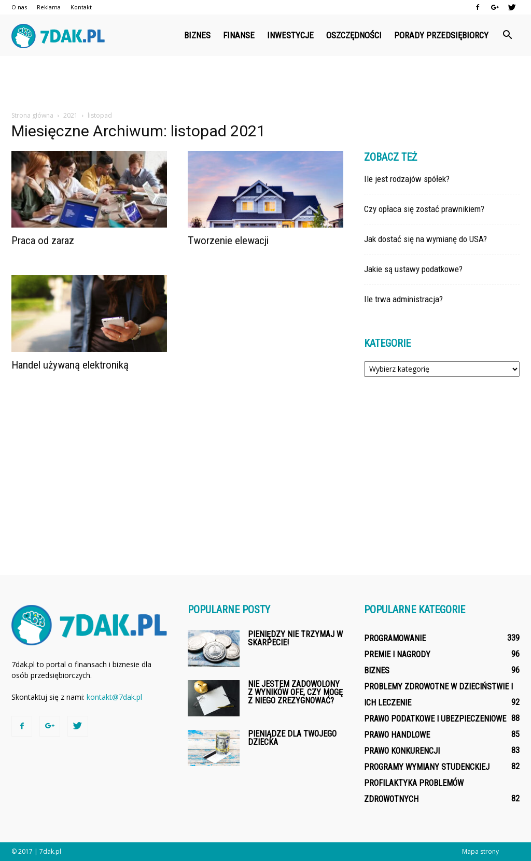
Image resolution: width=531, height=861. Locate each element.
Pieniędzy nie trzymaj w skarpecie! (295, 638)
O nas (19, 7)
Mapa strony (480, 851)
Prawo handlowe (397, 735)
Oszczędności (354, 35)
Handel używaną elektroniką (70, 365)
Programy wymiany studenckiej (427, 767)
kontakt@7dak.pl (114, 697)
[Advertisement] (265, 84)
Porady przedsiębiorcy (441, 35)
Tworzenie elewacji (228, 240)
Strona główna (32, 115)
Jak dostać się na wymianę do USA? (425, 239)
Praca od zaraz (42, 240)
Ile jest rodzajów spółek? (407, 179)
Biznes (197, 35)
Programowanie (395, 638)
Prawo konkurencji (402, 751)
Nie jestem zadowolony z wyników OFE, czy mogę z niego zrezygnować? (295, 692)
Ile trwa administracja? (403, 299)
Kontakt (81, 7)
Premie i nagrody (397, 654)
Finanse (239, 35)
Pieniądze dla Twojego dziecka (292, 738)
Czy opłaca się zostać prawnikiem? (424, 209)
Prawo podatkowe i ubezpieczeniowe (435, 719)
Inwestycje (290, 35)
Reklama (49, 7)
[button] (507, 35)
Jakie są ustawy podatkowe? (413, 269)
